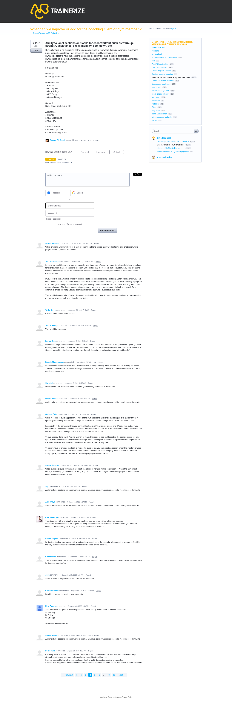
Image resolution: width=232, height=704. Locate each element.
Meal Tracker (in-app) (160, 94)
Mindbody (156, 101)
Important (102, 152)
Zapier (154, 120)
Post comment (107, 230)
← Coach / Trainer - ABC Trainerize (44, 33)
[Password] (69, 213)
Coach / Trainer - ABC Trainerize (167, 42)
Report (96, 243)
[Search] (196, 131)
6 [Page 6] (99, 675)
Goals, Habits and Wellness (163, 81)
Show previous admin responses (58, 162)
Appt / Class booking (160, 64)
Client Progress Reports (161, 71)
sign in (173, 29)
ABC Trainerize (164, 157)
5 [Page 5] (94, 675)
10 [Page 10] (114, 675)
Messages (156, 97)
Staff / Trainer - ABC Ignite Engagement (173, 151)
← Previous (67, 675)
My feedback (157, 54)
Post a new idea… (159, 48)
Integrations (156, 87)
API (153, 61)
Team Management (159, 114)
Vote (36, 51)
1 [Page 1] (76, 675)
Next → (122, 675)
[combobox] (173, 131)
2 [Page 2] (81, 675)
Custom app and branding (162, 74)
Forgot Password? (53, 219)
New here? (70, 224)
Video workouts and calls (162, 117)
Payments (156, 110)
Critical (118, 152)
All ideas (155, 51)
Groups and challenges (161, 84)
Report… (96, 140)
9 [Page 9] (109, 675)
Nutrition (155, 104)
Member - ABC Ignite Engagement (171, 148)
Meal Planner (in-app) (160, 91)
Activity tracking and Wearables (164, 57)
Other (154, 107)
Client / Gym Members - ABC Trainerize (173, 141)
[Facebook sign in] (57, 193)
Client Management (159, 67)
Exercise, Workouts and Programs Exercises (172, 43)
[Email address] (69, 206)
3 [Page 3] (85, 675)
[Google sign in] (82, 193)
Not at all (86, 152)
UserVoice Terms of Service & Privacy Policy (116, 697)
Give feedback (164, 138)
